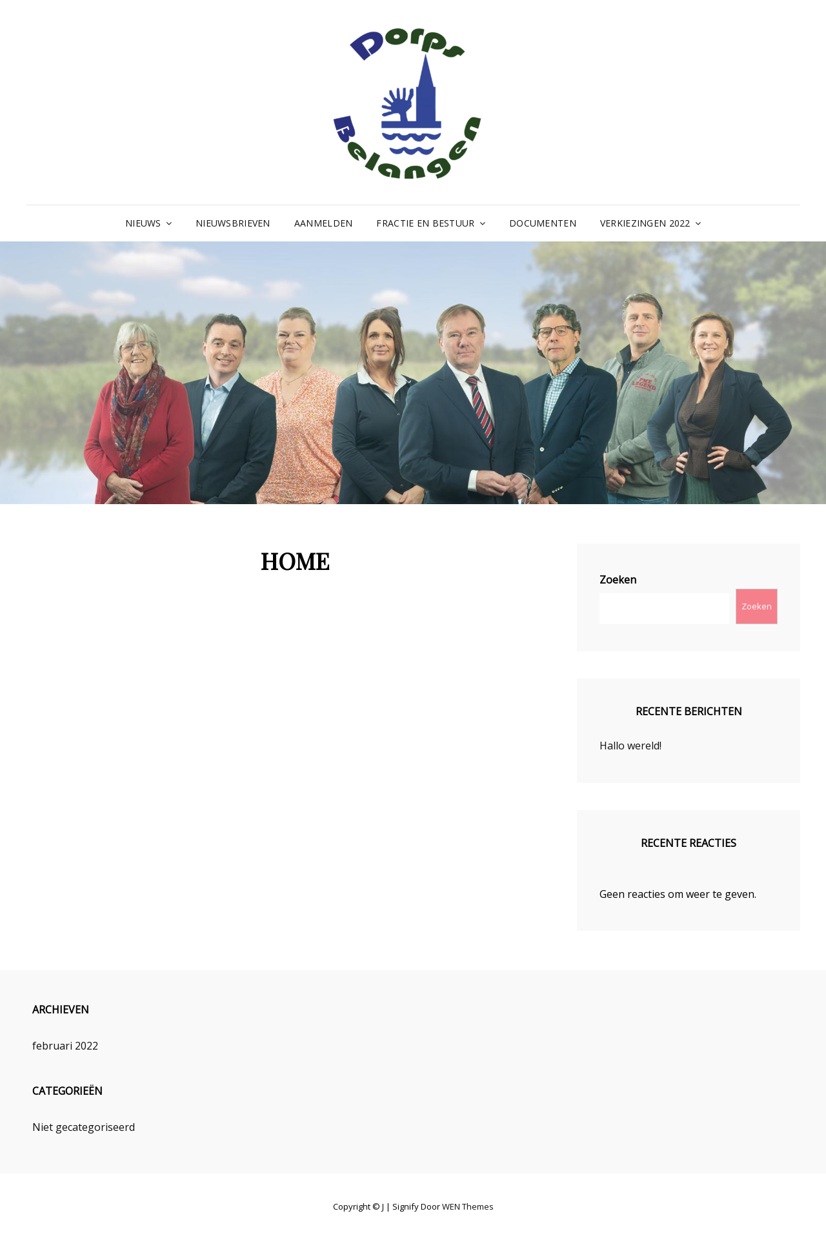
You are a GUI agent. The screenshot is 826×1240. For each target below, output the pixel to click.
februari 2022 (65, 1046)
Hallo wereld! (630, 745)
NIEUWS (143, 223)
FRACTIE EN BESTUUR (425, 223)
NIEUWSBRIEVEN (233, 223)
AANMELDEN (323, 223)
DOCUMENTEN (542, 223)
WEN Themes (468, 1206)
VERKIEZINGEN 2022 (645, 223)
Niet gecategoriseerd (83, 1127)
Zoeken (617, 580)
